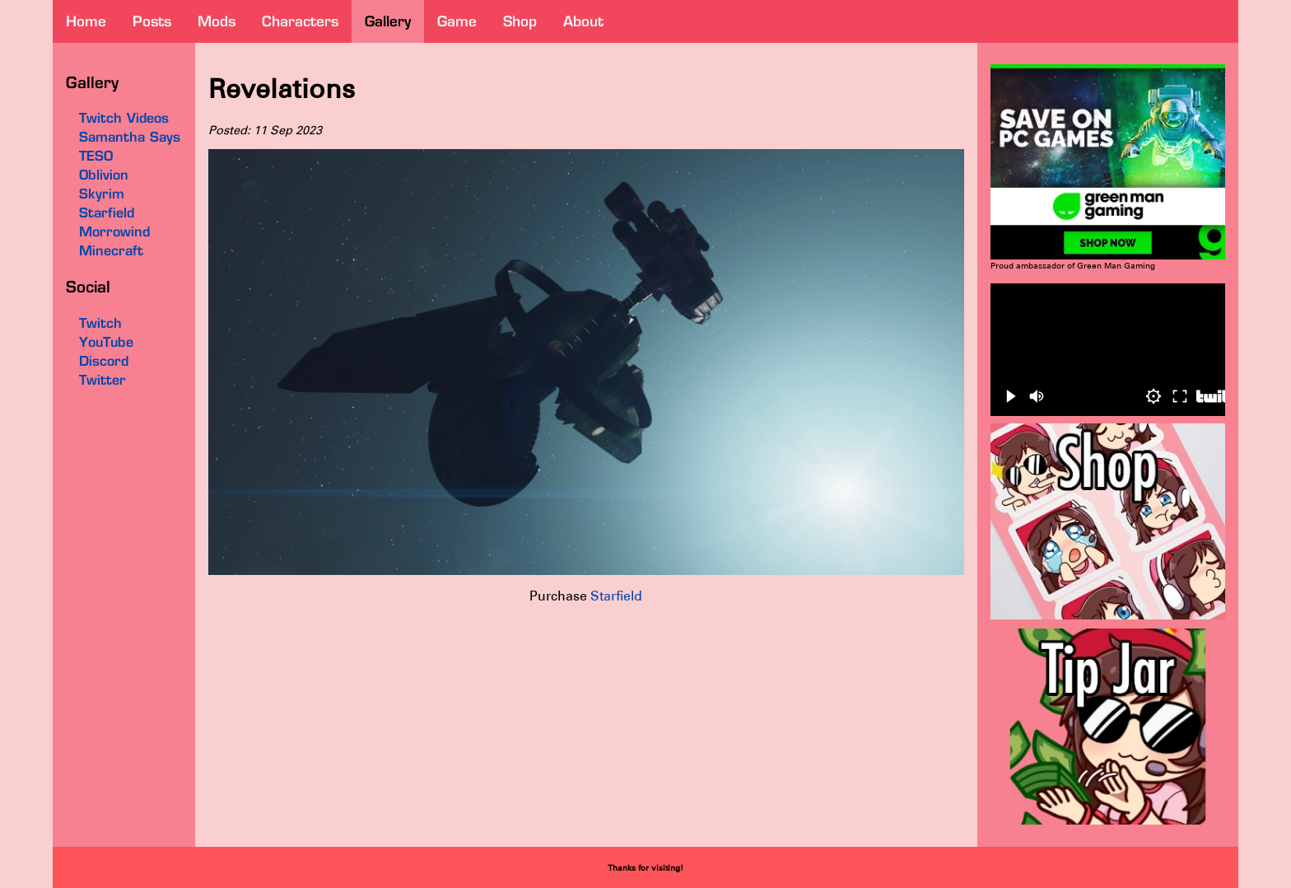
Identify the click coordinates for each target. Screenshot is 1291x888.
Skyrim (101, 193)
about (583, 21)
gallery (388, 21)
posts (152, 21)
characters (300, 21)
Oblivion (103, 174)
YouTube (106, 342)
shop (520, 21)
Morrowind (114, 231)
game (457, 21)
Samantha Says (129, 137)
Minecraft (111, 250)
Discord (103, 361)
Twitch (100, 323)
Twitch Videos (124, 118)
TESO (96, 155)
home (86, 21)
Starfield (616, 596)
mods (216, 21)
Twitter (102, 380)
